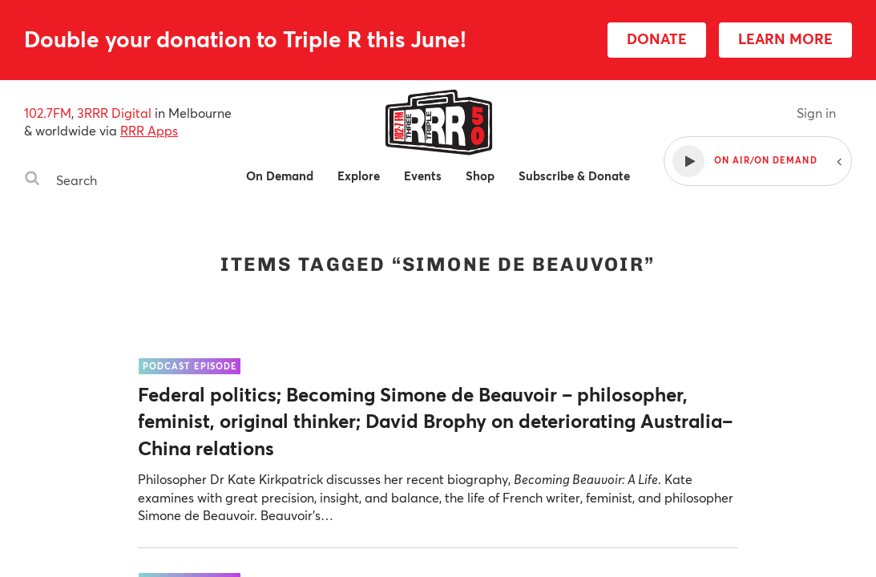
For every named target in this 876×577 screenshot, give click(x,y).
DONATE (657, 38)
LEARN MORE (785, 38)
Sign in (816, 112)
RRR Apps (149, 130)
